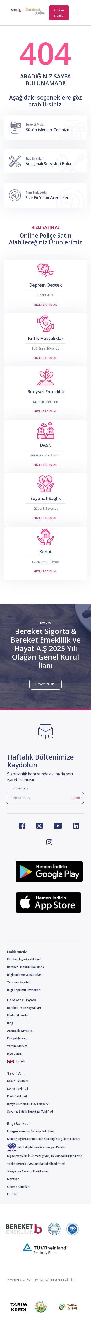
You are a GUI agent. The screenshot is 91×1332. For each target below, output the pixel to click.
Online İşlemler (59, 12)
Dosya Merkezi (17, 1038)
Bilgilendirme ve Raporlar (24, 975)
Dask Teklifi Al (17, 1096)
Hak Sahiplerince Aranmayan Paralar (36, 1147)
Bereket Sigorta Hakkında (24, 959)
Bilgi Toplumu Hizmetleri (24, 990)
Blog (10, 1023)
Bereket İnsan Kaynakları (24, 1008)
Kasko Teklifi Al (17, 1081)
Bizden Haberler (18, 1015)
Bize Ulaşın (14, 1054)
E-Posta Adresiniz (19, 788)
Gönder (76, 798)
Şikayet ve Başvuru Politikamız (27, 1171)
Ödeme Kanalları (18, 1187)
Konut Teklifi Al (17, 1089)
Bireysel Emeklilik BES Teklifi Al (27, 1104)
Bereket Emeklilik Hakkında (25, 967)
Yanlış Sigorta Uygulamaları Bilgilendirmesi (36, 1164)
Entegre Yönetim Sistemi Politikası (30, 1131)
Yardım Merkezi (17, 1046)
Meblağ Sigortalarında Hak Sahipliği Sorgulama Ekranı (43, 1139)
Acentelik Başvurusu (20, 1031)
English (16, 1061)
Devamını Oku (45, 684)
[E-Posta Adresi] (38, 798)
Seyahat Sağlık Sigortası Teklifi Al (30, 1112)
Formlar (12, 1194)
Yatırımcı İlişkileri (18, 982)
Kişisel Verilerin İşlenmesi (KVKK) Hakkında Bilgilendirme (44, 1156)
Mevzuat (13, 1179)
